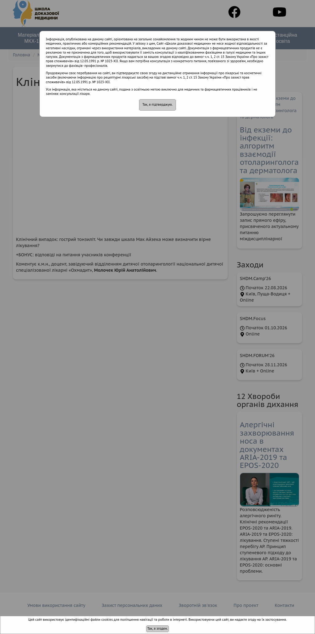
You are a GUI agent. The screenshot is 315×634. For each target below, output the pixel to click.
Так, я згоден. (157, 629)
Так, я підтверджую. (157, 105)
